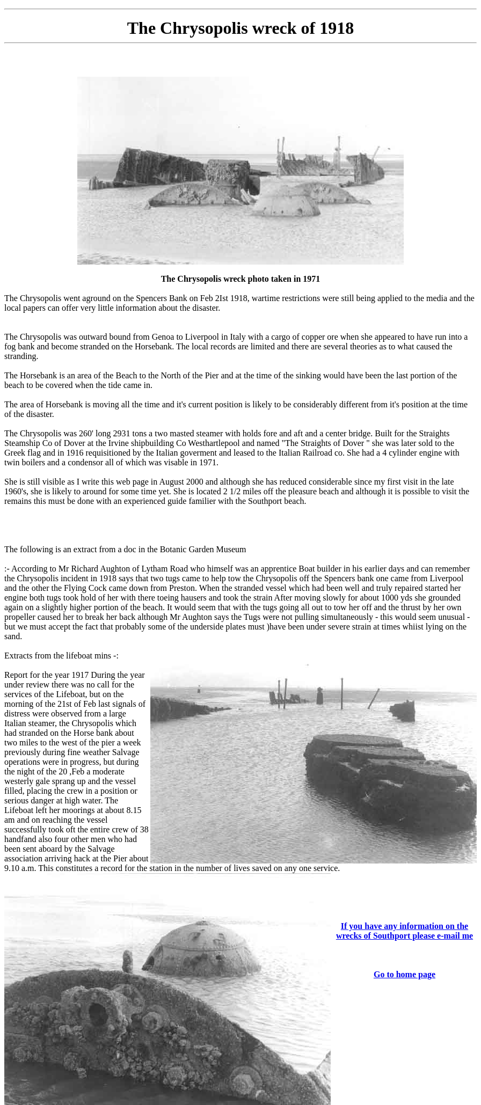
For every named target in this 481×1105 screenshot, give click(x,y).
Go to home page (404, 974)
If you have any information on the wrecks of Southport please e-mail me (404, 930)
